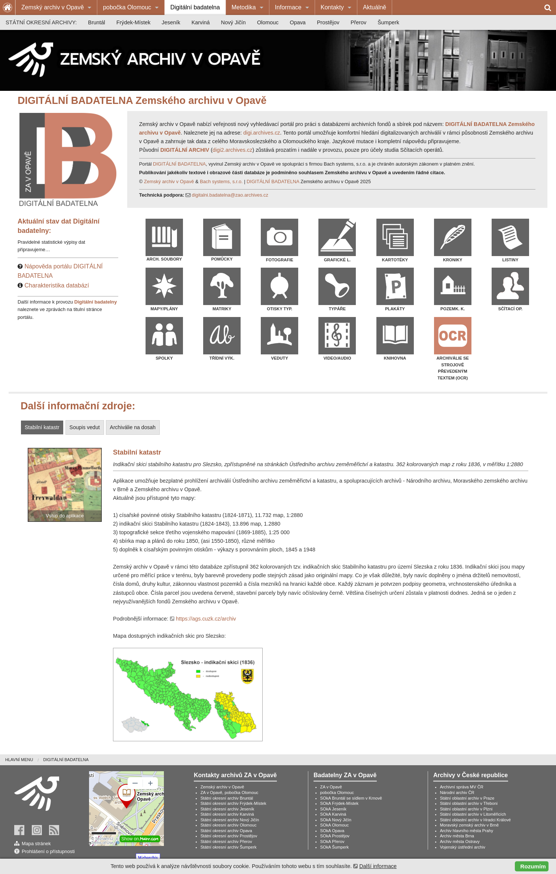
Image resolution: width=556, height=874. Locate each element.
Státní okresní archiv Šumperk (229, 847)
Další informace (378, 866)
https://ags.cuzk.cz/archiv (206, 619)
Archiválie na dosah (133, 427)
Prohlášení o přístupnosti (48, 851)
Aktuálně (374, 7)
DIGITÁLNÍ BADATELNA (179, 164)
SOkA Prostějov (334, 836)
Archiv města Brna (457, 836)
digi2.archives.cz (232, 150)
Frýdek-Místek (133, 22)
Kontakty (332, 7)
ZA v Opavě (331, 787)
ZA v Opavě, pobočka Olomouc (230, 792)
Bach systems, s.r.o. (221, 181)
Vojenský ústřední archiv (462, 847)
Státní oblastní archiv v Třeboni (469, 803)
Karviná (201, 22)
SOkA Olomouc (334, 825)
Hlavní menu (19, 759)
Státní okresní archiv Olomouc (229, 825)
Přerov (358, 22)
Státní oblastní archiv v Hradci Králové (475, 820)
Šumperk (388, 22)
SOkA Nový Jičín (335, 820)
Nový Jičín (233, 22)
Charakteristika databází (56, 285)
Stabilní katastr (42, 427)
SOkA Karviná (333, 814)
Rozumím (533, 866)
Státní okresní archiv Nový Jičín (230, 820)
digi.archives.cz (261, 133)
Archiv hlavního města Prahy (466, 830)
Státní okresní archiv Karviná (227, 814)
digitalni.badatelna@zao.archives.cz (230, 195)
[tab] (43, 427)
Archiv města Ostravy (460, 841)
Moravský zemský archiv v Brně (469, 825)
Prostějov (328, 22)
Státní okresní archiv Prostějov (229, 836)
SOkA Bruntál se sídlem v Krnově (351, 798)
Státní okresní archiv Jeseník (227, 809)
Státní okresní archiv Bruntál (227, 798)
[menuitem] (56, 7)
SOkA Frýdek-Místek (339, 803)
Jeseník (171, 22)
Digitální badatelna (195, 7)
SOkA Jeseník (333, 809)
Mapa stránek (36, 843)
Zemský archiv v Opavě (52, 7)
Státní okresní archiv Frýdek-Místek (233, 803)
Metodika (244, 7)
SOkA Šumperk (334, 847)
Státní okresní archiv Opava (226, 830)
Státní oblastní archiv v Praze (467, 798)
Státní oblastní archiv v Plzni (466, 809)
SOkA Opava (332, 830)
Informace (288, 7)
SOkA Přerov (332, 841)
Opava (297, 22)
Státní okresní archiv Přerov (226, 841)
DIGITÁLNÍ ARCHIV (185, 150)
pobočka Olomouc (127, 7)
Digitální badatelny (95, 302)
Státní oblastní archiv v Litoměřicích (473, 814)
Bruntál (96, 22)
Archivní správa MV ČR (461, 787)
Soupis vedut (85, 427)
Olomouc (268, 22)
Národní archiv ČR (457, 792)
